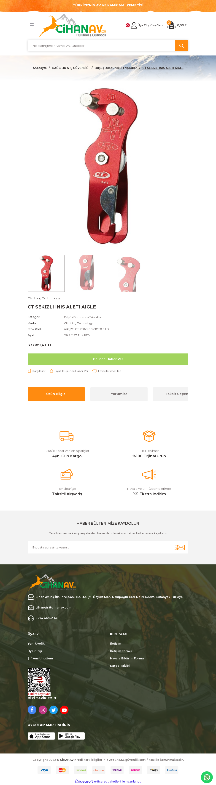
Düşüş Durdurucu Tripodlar (83, 317)
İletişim (115, 644)
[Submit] (180, 548)
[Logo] (72, 25)
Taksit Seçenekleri (181, 394)
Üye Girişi (35, 651)
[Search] (108, 45)
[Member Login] (134, 25)
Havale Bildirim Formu (127, 659)
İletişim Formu (121, 651)
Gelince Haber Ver (108, 359)
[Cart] (177, 25)
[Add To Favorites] (110, 371)
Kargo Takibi (120, 666)
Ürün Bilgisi (56, 394)
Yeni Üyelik (36, 644)
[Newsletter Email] (108, 548)
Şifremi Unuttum (40, 659)
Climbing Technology (79, 323)
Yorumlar (119, 394)
